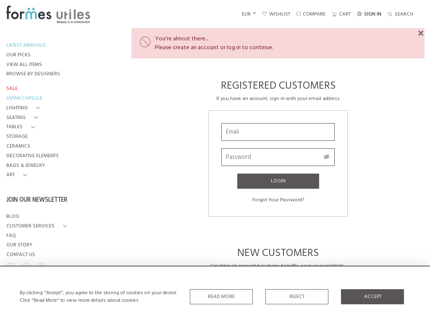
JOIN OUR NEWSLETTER (36, 200)
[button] (24, 108)
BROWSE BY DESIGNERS (33, 74)
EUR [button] (247, 14)
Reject (296, 297)
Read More (221, 297)
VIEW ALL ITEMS (24, 65)
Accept (372, 297)
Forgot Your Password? (278, 200)
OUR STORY (19, 245)
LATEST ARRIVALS (26, 45)
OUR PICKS (18, 55)
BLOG (12, 216)
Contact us (20, 254)
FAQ (11, 236)
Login (278, 181)
